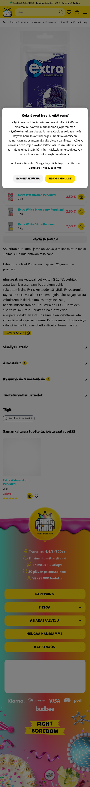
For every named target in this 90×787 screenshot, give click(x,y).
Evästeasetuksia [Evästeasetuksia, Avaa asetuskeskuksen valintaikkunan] (27, 178)
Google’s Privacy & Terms (45, 167)
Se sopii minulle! (60, 178)
